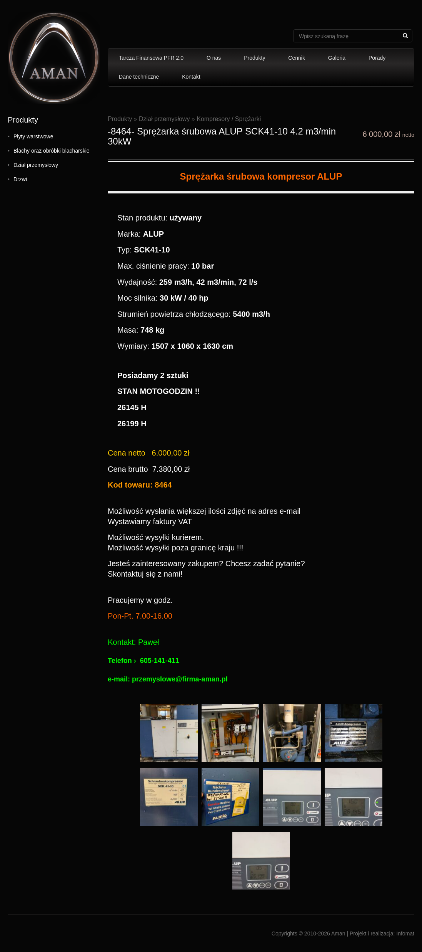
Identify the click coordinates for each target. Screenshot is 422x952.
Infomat (405, 933)
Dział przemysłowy (35, 165)
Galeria (336, 58)
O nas (214, 58)
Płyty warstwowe (33, 136)
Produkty (254, 58)
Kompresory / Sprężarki (229, 119)
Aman (338, 933)
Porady (377, 58)
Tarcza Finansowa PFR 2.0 (151, 58)
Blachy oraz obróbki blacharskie (51, 151)
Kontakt (191, 77)
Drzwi (20, 179)
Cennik (296, 58)
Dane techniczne (139, 77)
